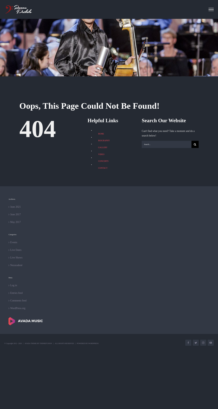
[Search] (195, 144)
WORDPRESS (93, 343)
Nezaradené (16, 265)
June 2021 (15, 206)
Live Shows (16, 257)
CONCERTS (103, 161)
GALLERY (102, 147)
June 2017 (15, 214)
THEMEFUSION (46, 343)
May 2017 (15, 222)
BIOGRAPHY (104, 140)
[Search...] (166, 144)
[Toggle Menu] (211, 9)
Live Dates (15, 250)
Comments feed (18, 300)
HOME (101, 134)
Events (13, 242)
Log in (13, 285)
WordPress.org (17, 308)
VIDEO (101, 154)
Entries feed (16, 293)
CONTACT (102, 168)
